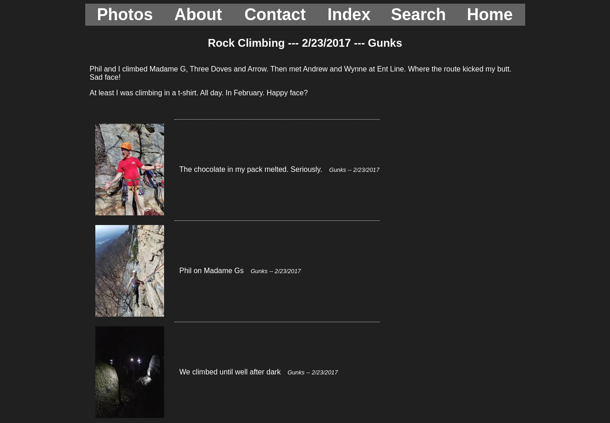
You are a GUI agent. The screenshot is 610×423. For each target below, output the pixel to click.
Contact (275, 14)
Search (418, 14)
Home (490, 14)
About (198, 14)
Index (348, 14)
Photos (125, 14)
